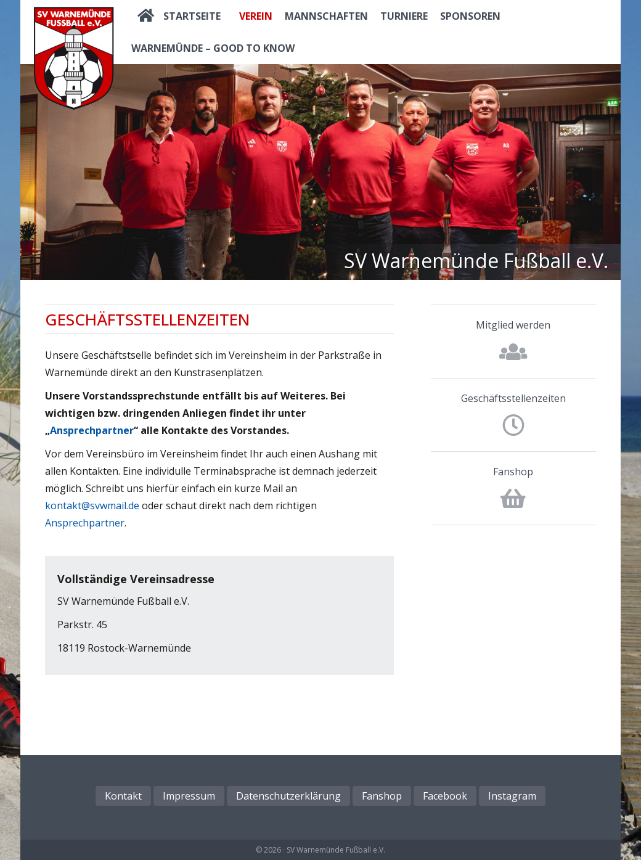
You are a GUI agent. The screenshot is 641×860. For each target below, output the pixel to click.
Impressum (189, 796)
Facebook (445, 796)
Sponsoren (470, 16)
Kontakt (123, 796)
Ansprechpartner (92, 430)
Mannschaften (326, 16)
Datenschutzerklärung (288, 796)
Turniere (404, 16)
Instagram (512, 796)
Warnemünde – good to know (213, 48)
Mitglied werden (513, 325)
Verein (255, 16)
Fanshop (513, 471)
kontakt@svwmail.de (92, 505)
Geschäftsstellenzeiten (513, 398)
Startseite (192, 16)
